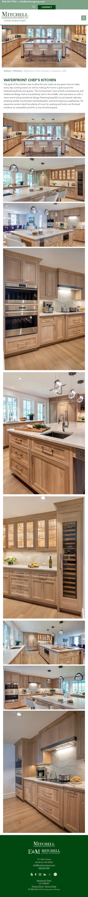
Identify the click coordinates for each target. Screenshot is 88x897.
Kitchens (17, 70)
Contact (47, 7)
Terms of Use (50, 886)
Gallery (7, 70)
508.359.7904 (9, 1)
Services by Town (44, 880)
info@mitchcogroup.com (32, 1)
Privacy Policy (37, 886)
